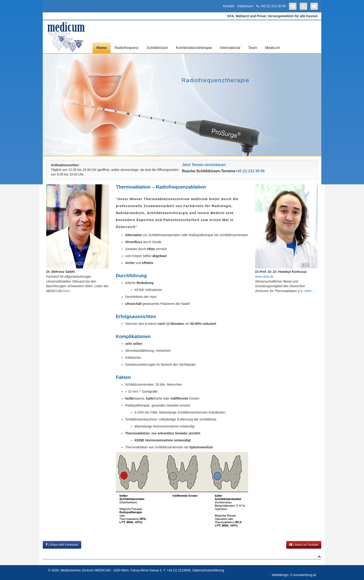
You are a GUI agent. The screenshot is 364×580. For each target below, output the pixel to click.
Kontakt (228, 6)
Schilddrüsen (157, 48)
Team (252, 48)
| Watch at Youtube (303, 544)
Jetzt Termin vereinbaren (204, 165)
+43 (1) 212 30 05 (273, 6)
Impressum (245, 6)
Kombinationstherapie (194, 48)
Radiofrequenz (126, 48)
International (230, 48)
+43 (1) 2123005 (179, 570)
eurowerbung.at (304, 575)
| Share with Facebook (62, 544)
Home (101, 48)
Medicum (272, 48)
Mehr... (68, 291)
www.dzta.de (264, 276)
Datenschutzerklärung (208, 570)
